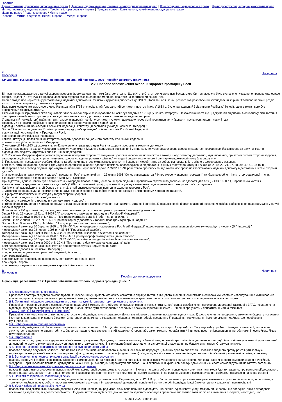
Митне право (58, 12)
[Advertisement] (141, 43)
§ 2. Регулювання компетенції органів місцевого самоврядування (52, 366)
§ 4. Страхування (20, 337)
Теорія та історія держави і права (72, 9)
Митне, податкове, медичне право (24, 9)
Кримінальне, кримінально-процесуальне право (152, 9)
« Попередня (9, 73)
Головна (6, 15)
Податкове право (35, 12)
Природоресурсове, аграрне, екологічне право (243, 6)
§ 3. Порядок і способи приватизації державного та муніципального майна (58, 346)
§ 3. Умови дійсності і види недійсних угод (37, 385)
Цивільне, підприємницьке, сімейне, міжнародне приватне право (114, 6)
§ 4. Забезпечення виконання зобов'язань (37, 324)
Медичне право (11, 12)
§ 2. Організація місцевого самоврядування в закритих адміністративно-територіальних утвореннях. (76, 301)
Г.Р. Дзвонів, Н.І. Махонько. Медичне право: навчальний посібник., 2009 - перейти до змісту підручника (75, 79)
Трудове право (107, 9)
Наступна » (269, 73)
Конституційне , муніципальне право (184, 6)
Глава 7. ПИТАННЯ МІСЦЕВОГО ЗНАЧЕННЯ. (39, 311)
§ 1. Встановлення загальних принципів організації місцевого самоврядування (61, 356)
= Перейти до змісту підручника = (141, 276)
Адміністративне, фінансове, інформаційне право (34, 6)
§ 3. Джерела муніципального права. (33, 291)
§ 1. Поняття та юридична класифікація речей (39, 376)
